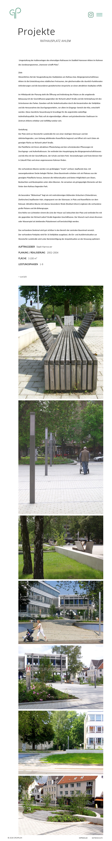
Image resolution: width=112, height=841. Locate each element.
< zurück (22, 276)
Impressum (83, 838)
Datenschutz (97, 838)
